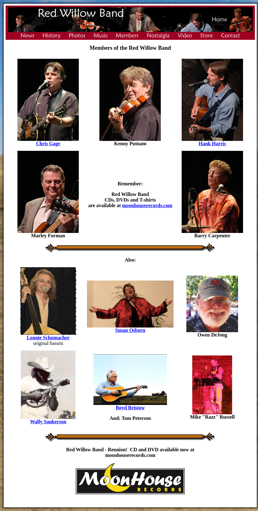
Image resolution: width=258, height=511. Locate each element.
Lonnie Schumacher (48, 337)
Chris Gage (48, 143)
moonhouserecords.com (147, 205)
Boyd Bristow (130, 407)
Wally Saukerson (48, 421)
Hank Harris (212, 143)
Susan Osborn (130, 330)
